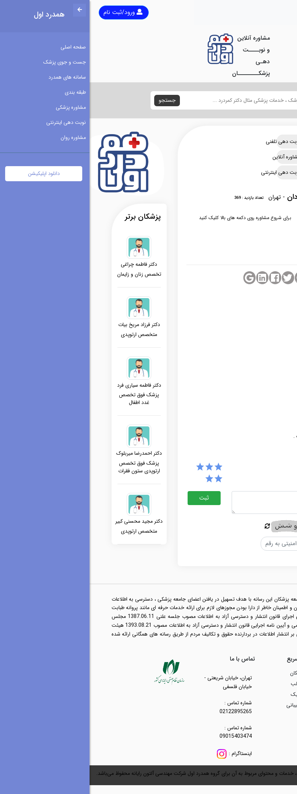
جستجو (77, 100)
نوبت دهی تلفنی (202, 141)
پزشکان (207, 673)
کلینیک (208, 694)
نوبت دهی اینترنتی (202, 172)
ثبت (114, 497)
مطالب (208, 684)
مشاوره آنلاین (202, 157)
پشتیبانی (206, 705)
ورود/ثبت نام (33, 12)
